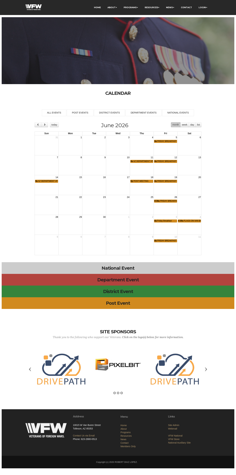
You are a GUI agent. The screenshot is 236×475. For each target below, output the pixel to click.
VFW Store (173, 453)
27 (199, 197)
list (198, 124)
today (54, 124)
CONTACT (186, 7)
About (124, 446)
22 (80, 197)
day (192, 124)
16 (104, 177)
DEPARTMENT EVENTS (144, 112)
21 (56, 197)
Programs (126, 450)
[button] (30, 369)
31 (56, 137)
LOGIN (202, 7)
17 (128, 177)
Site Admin (173, 439)
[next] (44, 124)
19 (175, 177)
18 (152, 177)
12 (175, 157)
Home (124, 443)
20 (199, 177)
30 (104, 217)
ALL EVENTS (54, 112)
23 (104, 197)
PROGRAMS (130, 7)
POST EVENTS (80, 112)
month (175, 124)
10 (128, 157)
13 (199, 157)
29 (80, 217)
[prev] (38, 124)
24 (128, 197)
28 (56, 217)
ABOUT (111, 7)
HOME (97, 7)
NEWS (169, 7)
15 (80, 177)
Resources (126, 453)
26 (175, 197)
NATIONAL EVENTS (178, 112)
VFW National (175, 450)
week (184, 124)
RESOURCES (151, 7)
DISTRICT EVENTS (109, 112)
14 (56, 177)
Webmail (172, 443)
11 (152, 157)
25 (152, 197)
